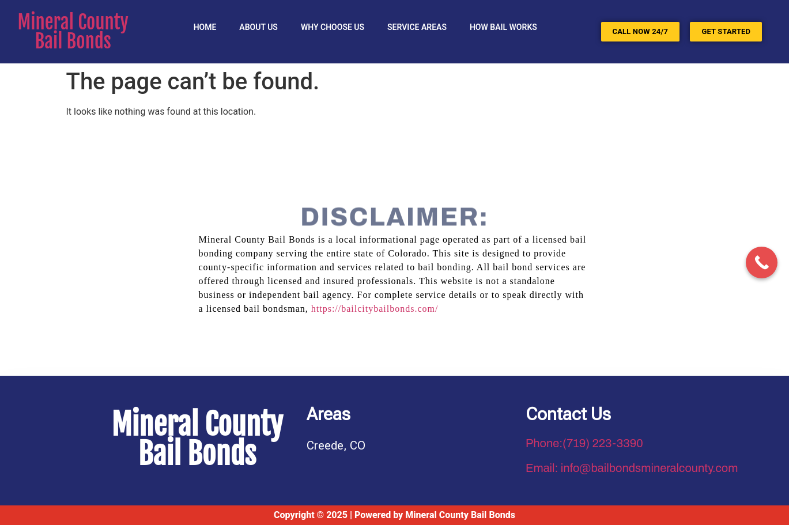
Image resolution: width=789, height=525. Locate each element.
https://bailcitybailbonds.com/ (375, 309)
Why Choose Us (332, 27)
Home (205, 27)
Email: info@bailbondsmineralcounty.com (632, 468)
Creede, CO (336, 445)
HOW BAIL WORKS (503, 27)
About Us (258, 27)
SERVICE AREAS (417, 27)
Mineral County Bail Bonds (73, 31)
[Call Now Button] (761, 262)
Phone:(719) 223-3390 (584, 443)
